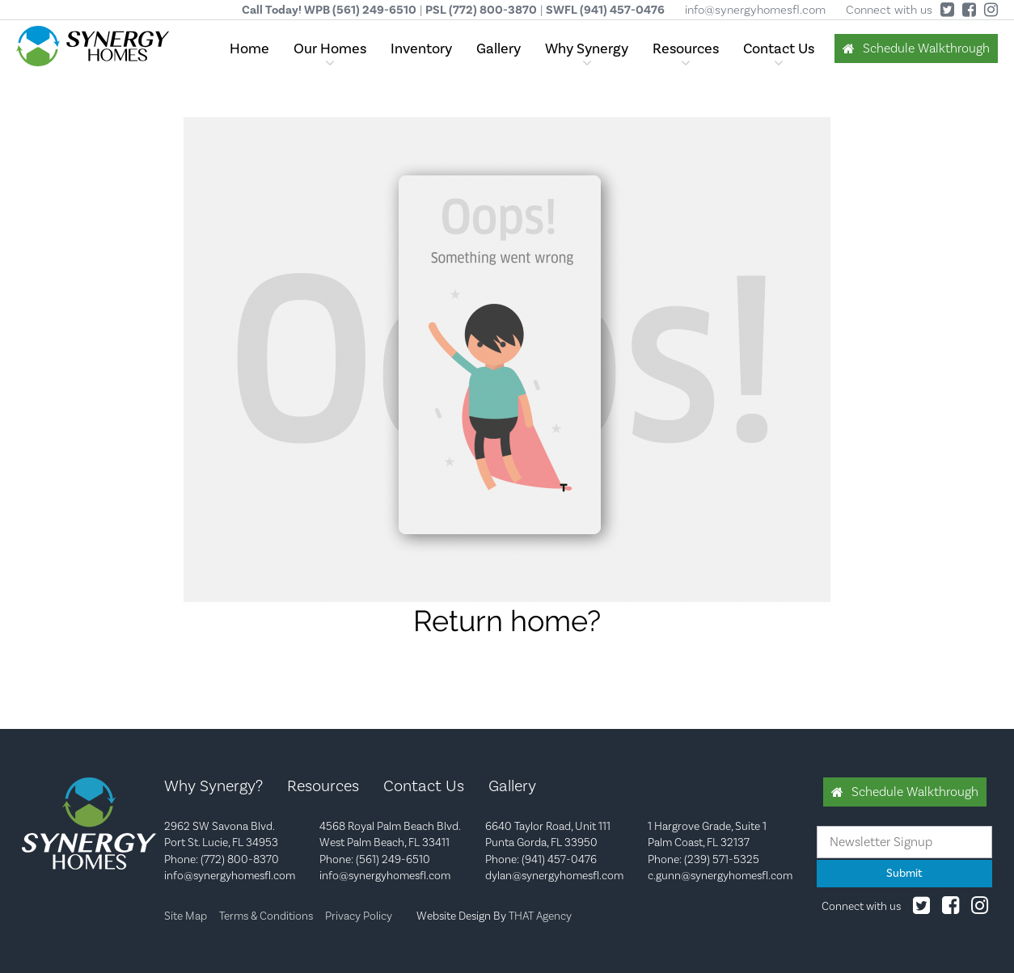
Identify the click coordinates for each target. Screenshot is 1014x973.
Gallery (498, 48)
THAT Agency (540, 915)
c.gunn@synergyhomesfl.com (720, 875)
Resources (686, 48)
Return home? (507, 621)
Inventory (421, 48)
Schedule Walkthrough (926, 48)
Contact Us (778, 48)
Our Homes (330, 48)
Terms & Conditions (266, 915)
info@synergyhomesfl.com (755, 9)
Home (249, 48)
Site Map (185, 915)
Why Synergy (586, 48)
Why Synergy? (213, 785)
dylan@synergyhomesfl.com (554, 875)
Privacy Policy (358, 915)
